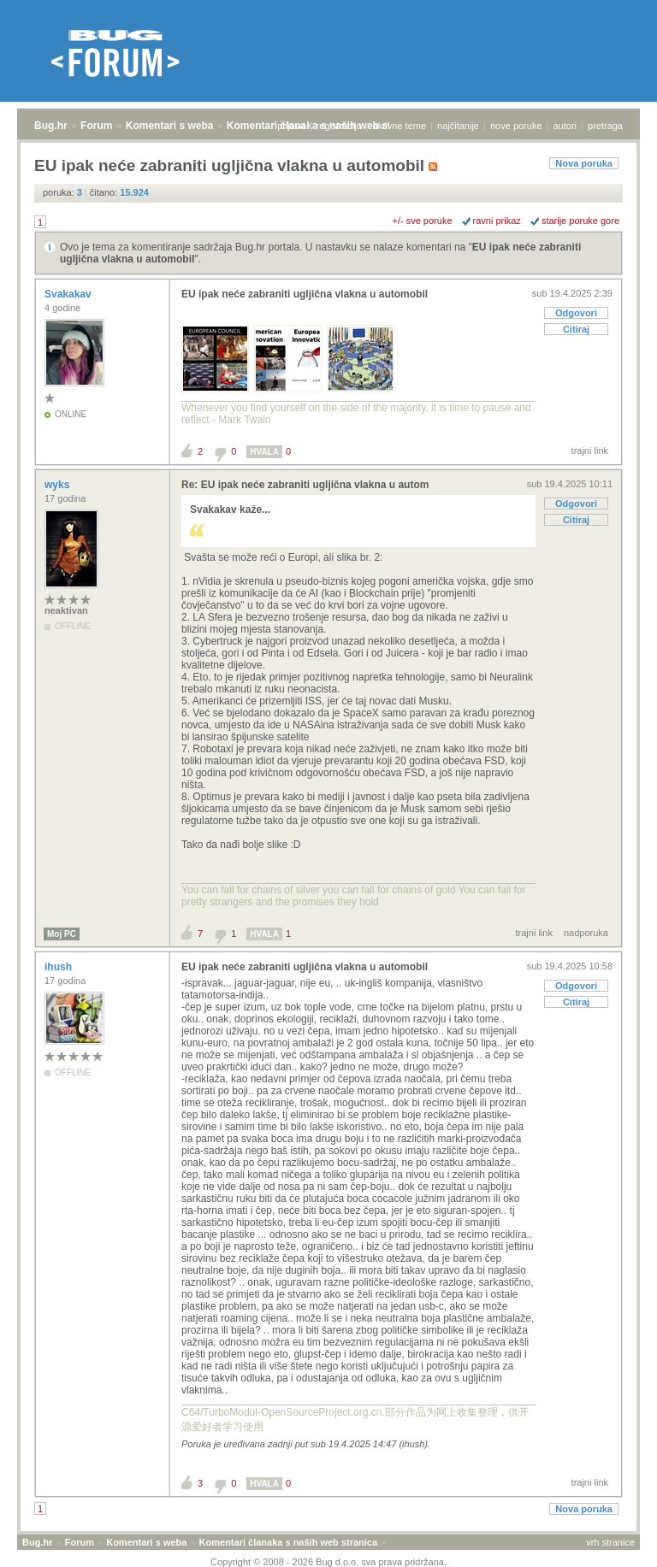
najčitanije (458, 126)
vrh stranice (610, 1542)
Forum (96, 126)
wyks (58, 485)
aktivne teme (399, 126)
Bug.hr (51, 126)
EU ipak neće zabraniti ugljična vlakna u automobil (304, 294)
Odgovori (576, 313)
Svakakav (69, 294)
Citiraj (576, 329)
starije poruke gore (580, 220)
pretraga (605, 126)
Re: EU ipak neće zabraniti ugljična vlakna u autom (305, 485)
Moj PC (61, 934)
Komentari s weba (170, 126)
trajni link (589, 450)
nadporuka (586, 933)
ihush (59, 967)
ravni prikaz (497, 220)
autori (565, 126)
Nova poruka (584, 163)
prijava (291, 126)
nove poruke (516, 126)
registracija (339, 126)
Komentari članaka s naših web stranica (288, 1542)
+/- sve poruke (423, 220)
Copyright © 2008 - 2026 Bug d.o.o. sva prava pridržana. (328, 1562)
